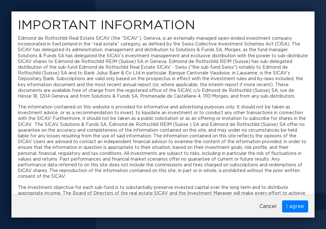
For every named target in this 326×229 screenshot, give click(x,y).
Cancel (268, 206)
